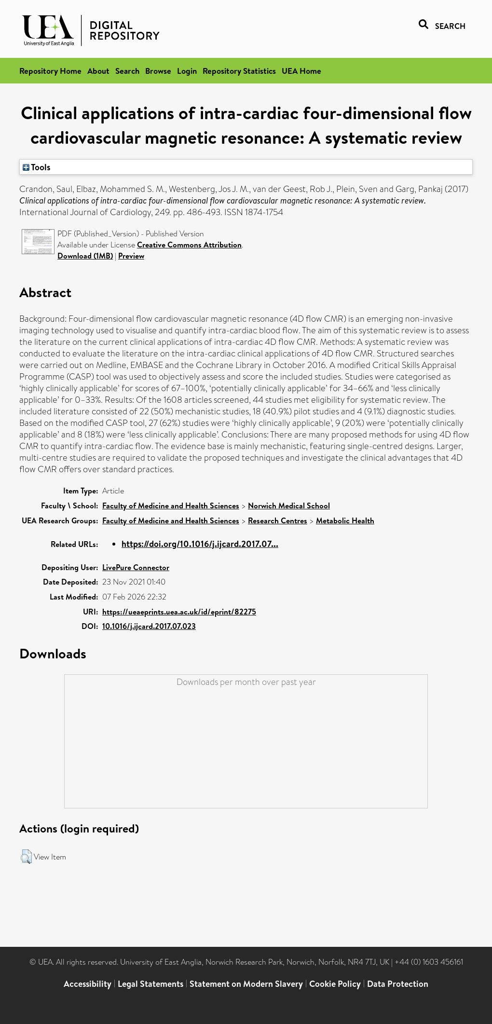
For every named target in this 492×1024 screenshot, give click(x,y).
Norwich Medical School (289, 505)
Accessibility (87, 984)
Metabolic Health (345, 520)
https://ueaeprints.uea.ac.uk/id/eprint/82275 (179, 611)
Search (127, 70)
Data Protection (397, 984)
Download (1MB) (85, 255)
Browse (158, 70)
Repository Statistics (239, 70)
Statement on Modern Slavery (246, 984)
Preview (131, 255)
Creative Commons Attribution (189, 244)
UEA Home (301, 70)
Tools (37, 167)
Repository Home (50, 70)
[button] (26, 856)
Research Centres (277, 520)
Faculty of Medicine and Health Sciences (170, 505)
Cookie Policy (335, 984)
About (98, 70)
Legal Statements (150, 984)
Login (187, 70)
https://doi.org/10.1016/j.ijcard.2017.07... (200, 544)
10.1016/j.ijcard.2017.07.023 (149, 626)
